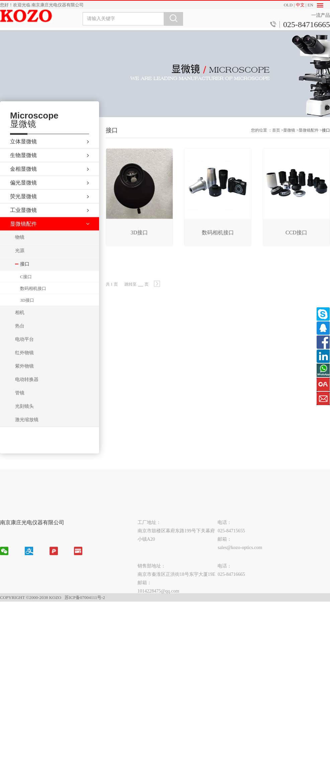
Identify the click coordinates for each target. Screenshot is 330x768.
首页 (276, 136)
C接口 (26, 287)
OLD (288, 4)
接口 (326, 136)
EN (310, 4)
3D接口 (27, 311)
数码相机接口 (33, 299)
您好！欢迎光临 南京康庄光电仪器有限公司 (42, 4)
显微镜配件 (309, 136)
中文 (300, 4)
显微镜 (289, 136)
